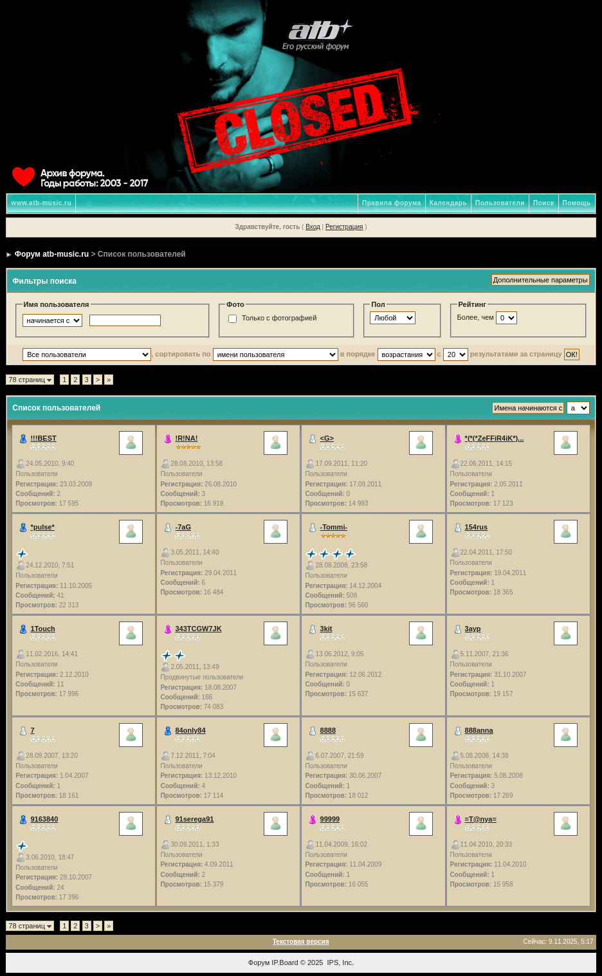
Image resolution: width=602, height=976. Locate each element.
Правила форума (391, 203)
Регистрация (344, 226)
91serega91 (194, 819)
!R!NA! (186, 438)
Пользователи (500, 203)
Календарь (448, 203)
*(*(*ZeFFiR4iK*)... (494, 438)
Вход (313, 226)
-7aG (182, 527)
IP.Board (284, 962)
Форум (258, 962)
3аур (473, 628)
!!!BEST (43, 438)
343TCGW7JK (198, 628)
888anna (479, 730)
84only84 (190, 730)
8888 (328, 730)
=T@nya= (481, 819)
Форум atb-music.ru (52, 254)
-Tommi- (334, 527)
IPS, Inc (339, 962)
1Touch (42, 628)
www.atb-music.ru (41, 203)
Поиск (543, 203)
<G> (327, 438)
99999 (330, 819)
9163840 (44, 819)
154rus (476, 527)
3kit (326, 628)
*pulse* (42, 527)
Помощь (577, 203)
